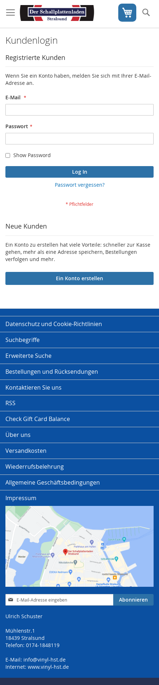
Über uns (18, 435)
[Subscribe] (133, 600)
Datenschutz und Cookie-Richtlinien (53, 324)
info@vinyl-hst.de (44, 659)
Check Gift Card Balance (37, 419)
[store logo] (57, 14)
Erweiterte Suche (28, 356)
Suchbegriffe (22, 340)
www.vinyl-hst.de (48, 666)
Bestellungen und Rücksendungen (51, 372)
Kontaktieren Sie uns (33, 387)
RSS (10, 403)
